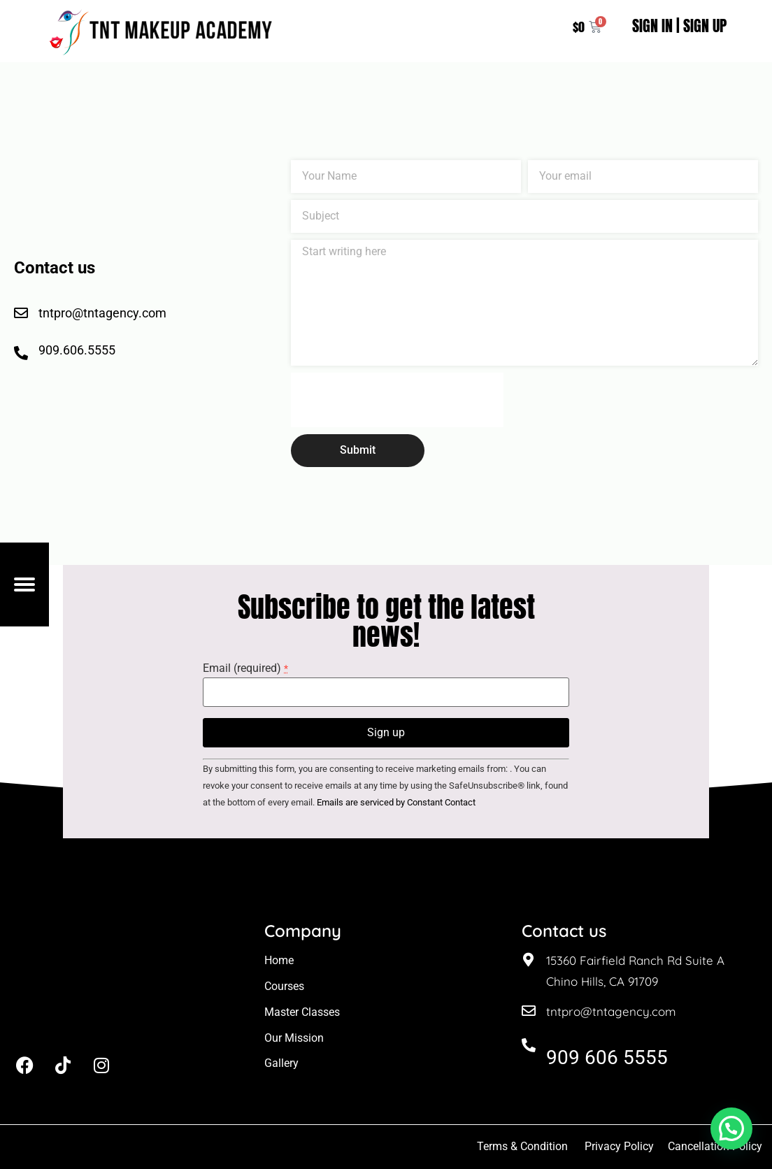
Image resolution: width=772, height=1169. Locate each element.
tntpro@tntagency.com (611, 1011)
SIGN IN (652, 25)
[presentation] (397, 400)
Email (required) (245, 668)
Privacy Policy (619, 1146)
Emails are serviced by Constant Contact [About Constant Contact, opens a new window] (396, 802)
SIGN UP (705, 25)
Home (279, 960)
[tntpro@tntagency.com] (529, 1011)
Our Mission (294, 1038)
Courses (284, 986)
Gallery (281, 1063)
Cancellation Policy (716, 1146)
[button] (731, 1128)
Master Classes (302, 1012)
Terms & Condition (522, 1146)
